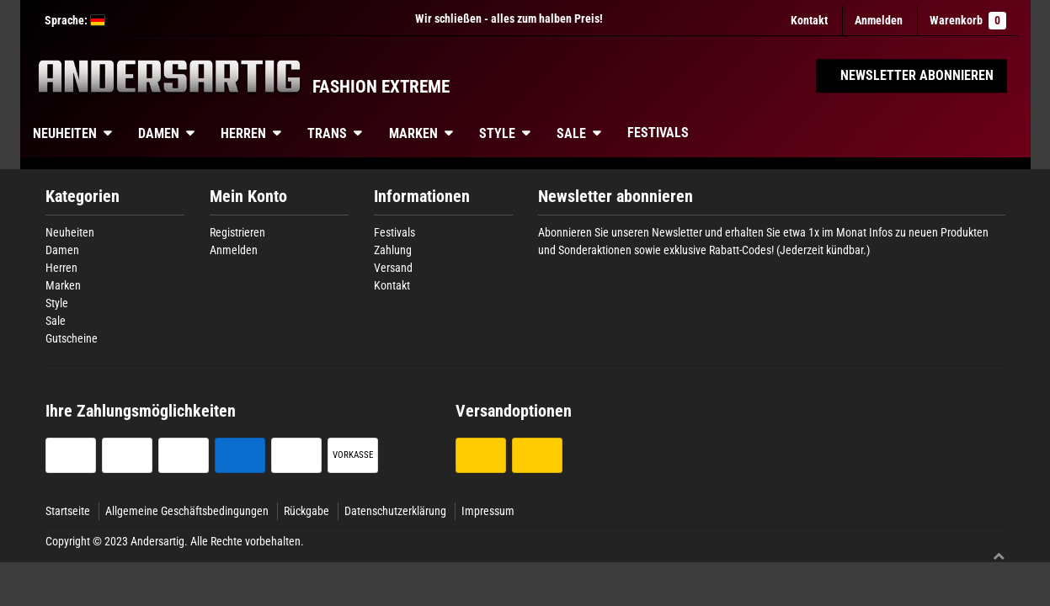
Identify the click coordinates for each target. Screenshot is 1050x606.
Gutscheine (71, 338)
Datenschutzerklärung (395, 511)
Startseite (67, 511)
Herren (243, 133)
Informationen (422, 196)
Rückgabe (306, 511)
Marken (413, 133)
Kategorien (82, 196)
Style (497, 133)
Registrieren (237, 232)
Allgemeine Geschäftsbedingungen (187, 511)
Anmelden (234, 250)
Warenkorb (968, 20)
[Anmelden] (878, 20)
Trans (327, 133)
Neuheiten (65, 133)
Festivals (658, 133)
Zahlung (393, 250)
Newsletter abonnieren (615, 196)
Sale (571, 133)
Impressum (487, 511)
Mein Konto (248, 196)
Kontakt (809, 20)
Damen (158, 133)
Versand (393, 267)
